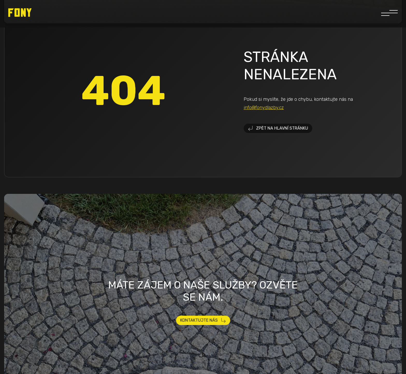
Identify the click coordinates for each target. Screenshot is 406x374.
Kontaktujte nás (203, 320)
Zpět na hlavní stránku (278, 128)
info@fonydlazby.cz (264, 107)
